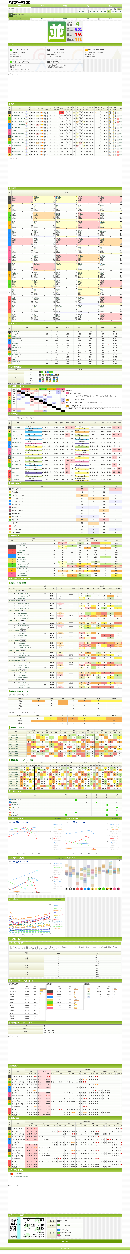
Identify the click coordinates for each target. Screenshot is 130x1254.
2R (83, 11)
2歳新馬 (102, 197)
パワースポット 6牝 (22, 675)
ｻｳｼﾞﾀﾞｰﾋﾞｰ (59, 197)
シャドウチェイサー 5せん (24, 647)
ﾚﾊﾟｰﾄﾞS (103, 264)
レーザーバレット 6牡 (23, 672)
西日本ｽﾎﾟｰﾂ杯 (81, 248)
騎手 (42, 6)
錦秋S (57, 206)
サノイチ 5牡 (21, 653)
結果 (42, 18)
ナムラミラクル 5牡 (22, 635)
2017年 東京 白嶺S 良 (14, 640)
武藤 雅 (121, 145)
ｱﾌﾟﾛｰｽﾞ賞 (14, 197)
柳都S (57, 281)
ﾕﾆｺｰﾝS (103, 222)
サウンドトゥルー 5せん (23, 663)
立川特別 (102, 214)
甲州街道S (102, 206)
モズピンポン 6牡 (21, 559)
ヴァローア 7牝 (21, 623)
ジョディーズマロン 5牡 (22, 564)
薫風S (79, 281)
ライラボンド (16, 136)
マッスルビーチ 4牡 (22, 615)
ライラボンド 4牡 (21, 545)
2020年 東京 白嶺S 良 (14, 610)
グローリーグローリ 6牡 (23, 603)
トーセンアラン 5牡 (21, 550)
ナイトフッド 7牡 (22, 682)
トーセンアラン (17, 151)
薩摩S (101, 248)
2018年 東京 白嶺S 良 (14, 630)
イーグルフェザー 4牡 (23, 645)
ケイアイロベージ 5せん (22, 571)
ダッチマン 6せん (21, 573)
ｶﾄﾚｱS (79, 197)
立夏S (57, 298)
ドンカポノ (15, 115)
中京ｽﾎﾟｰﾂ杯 (81, 298)
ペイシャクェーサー (18, 124)
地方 (110, 6)
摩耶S (35, 231)
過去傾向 (65, 18)
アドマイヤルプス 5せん (23, 596)
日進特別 (80, 222)
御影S (35, 206)
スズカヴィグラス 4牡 (23, 685)
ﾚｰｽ (19, 6)
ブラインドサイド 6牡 (23, 665)
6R (97, 11)
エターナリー (16, 145)
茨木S (13, 264)
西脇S (57, 222)
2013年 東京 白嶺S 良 (14, 680)
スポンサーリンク (13, 74)
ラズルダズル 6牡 (21, 557)
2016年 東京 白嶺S (13, 748)
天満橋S (102, 290)
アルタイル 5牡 (21, 643)
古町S (79, 231)
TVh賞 (79, 315)
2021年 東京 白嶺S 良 (14, 601)
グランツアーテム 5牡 (22, 575)
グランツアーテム (17, 133)
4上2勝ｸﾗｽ (80, 214)
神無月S (80, 206)
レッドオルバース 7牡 (23, 628)
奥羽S (57, 273)
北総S (35, 273)
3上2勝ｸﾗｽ (58, 264)
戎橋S (57, 248)
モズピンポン (16, 154)
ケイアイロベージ (17, 121)
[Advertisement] (65, 87)
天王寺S (36, 214)
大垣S (79, 306)
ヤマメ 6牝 (19, 552)
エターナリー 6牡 (21, 543)
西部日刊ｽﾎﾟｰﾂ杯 (60, 290)
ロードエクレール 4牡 (23, 593)
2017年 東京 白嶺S (13, 746)
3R (86, 11)
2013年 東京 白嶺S (13, 755)
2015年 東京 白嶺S (13, 751)
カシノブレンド (17, 139)
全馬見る (23, 591)
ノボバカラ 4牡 (21, 657)
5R (94, 11)
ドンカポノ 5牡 (20, 561)
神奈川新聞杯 (37, 264)
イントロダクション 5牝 (23, 655)
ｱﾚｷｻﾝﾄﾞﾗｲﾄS (15, 273)
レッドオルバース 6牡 (23, 638)
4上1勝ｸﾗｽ (58, 239)
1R (79, 11)
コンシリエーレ (17, 112)
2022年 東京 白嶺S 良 (14, 591)
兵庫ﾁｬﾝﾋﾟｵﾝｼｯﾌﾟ (39, 197)
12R (120, 11)
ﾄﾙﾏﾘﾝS (57, 231)
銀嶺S (35, 306)
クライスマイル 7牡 (22, 633)
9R (109, 11)
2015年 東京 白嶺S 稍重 (14, 660)
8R (105, 11)
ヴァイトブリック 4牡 (23, 618)
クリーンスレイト (17, 142)
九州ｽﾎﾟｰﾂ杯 (59, 306)
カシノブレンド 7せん (22, 568)
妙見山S (14, 306)
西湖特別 (80, 264)
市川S (13, 222)
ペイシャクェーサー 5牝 (22, 555)
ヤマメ (14, 148)
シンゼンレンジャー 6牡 (23, 667)
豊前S (101, 273)
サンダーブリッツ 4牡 (23, 606)
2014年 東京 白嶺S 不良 (14, 670)
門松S (13, 206)
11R (116, 11)
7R (101, 11)
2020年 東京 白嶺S (13, 739)
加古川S (80, 273)
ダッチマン (15, 130)
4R (90, 11)
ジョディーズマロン (18, 118)
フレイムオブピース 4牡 (23, 687)
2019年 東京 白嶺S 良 (14, 620)
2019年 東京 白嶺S (13, 742)
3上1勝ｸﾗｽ (80, 239)
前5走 (110, 18)
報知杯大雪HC (103, 231)
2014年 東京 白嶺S (13, 753)
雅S (34, 222)
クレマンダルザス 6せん (23, 625)
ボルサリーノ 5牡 (22, 598)
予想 (65, 6)
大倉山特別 (102, 315)
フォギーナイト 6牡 (22, 613)
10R (112, 11)
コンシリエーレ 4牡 (21, 548)
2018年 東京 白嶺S (13, 744)
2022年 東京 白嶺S (13, 735)
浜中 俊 (121, 121)
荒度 (88, 18)
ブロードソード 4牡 (22, 677)
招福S (13, 231)
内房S (35, 256)
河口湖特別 (102, 256)
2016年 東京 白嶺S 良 (14, 650)
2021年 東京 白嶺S (13, 737)
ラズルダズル (16, 127)
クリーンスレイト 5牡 (22, 566)
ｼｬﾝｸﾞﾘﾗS (14, 281)
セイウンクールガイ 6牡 (23, 608)
